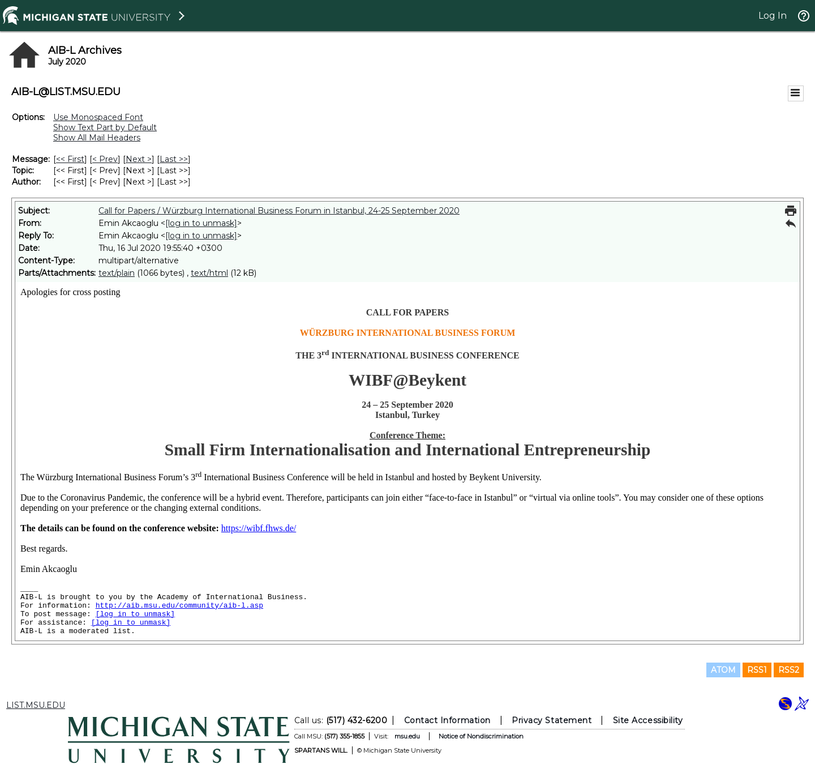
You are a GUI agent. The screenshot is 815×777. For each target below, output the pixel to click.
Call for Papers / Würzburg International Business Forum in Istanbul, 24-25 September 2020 (279, 211)
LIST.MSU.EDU (35, 705)
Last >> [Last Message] (174, 159)
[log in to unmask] (201, 223)
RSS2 (788, 670)
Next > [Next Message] (139, 159)
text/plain (116, 273)
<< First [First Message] (70, 159)
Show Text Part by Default (105, 127)
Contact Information (447, 720)
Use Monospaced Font (98, 117)
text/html (209, 273)
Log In (772, 15)
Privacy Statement (551, 720)
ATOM (723, 670)
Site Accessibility (648, 720)
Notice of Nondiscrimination (481, 736)
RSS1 (757, 670)
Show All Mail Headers (96, 138)
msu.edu (407, 736)
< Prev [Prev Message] (105, 159)
